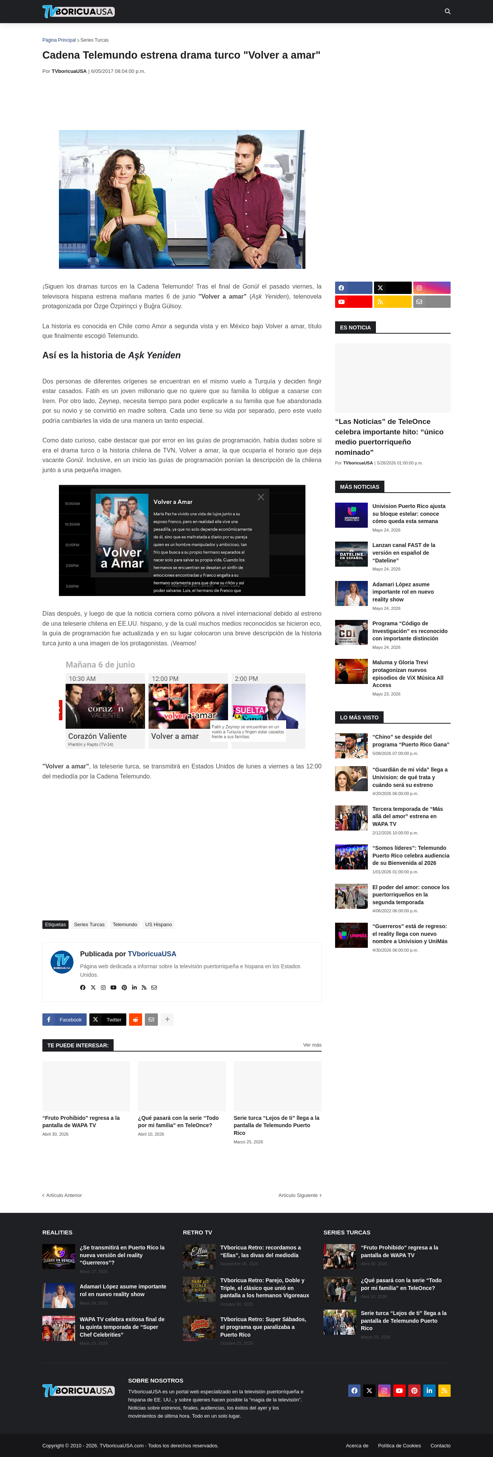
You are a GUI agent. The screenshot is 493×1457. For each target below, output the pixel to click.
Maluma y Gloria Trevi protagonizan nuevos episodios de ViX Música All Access (407, 673)
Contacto (441, 1446)
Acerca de (357, 1446)
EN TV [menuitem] (127, 35)
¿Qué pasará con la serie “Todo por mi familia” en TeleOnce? (178, 1122)
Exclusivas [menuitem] (286, 35)
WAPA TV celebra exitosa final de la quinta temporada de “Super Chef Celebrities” (122, 1326)
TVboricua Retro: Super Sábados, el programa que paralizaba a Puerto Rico (263, 1326)
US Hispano (158, 924)
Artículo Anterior (64, 1195)
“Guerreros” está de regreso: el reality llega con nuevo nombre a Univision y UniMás (410, 933)
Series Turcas (94, 40)
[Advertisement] (182, 102)
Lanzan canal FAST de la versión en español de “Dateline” (403, 552)
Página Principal (59, 40)
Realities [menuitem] (166, 35)
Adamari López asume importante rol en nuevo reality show (403, 592)
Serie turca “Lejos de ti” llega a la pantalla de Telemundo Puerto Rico (277, 1125)
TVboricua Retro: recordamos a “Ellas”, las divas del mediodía (260, 1251)
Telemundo (125, 924)
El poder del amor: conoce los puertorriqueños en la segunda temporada (410, 894)
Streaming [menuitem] (241, 35)
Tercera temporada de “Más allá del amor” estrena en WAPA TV (407, 816)
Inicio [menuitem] (56, 35)
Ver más (312, 1045)
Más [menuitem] (351, 35)
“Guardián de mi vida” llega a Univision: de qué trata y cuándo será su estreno (410, 777)
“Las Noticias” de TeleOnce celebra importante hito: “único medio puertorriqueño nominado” (389, 436)
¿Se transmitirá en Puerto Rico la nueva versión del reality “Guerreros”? (122, 1255)
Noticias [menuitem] (89, 35)
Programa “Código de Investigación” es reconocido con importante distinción (410, 631)
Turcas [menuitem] (202, 35)
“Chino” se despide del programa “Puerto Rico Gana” (410, 741)
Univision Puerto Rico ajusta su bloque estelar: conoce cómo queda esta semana (409, 513)
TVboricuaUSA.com (122, 1446)
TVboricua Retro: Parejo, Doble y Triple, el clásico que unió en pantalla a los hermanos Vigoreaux (264, 1287)
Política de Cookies (399, 1446)
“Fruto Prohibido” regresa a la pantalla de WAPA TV (81, 1122)
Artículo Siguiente (298, 1195)
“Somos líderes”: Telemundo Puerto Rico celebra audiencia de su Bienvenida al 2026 (410, 855)
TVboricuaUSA (152, 954)
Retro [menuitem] (324, 35)
